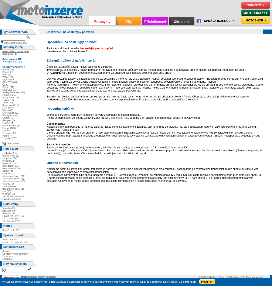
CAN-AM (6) (8, 79)
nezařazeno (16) (11, 168)
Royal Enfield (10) (11, 125)
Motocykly (102, 22)
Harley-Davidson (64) (13, 92)
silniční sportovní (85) (13, 181)
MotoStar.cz (219, 277)
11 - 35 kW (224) (11, 221)
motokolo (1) (9, 163)
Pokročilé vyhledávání (15, 42)
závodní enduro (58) (13, 196)
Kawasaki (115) (10, 105)
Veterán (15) (9, 208)
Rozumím (207, 281)
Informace (7, 256)
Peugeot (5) (8, 120)
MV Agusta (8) (9, 115)
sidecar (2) (8, 173)
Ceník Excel (12, 143)
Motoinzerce (26, 10)
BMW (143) (8, 77)
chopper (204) (9, 158)
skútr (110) (8, 183)
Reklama (7, 259)
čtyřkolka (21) (9, 153)
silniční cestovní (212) (13, 176)
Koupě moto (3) (10, 230)
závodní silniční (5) (12, 199)
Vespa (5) (7, 135)
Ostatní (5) (8, 118)
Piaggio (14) (8, 123)
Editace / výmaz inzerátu (15, 242)
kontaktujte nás (119, 117)
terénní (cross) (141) (13, 188)
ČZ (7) (5, 84)
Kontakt (6, 251)
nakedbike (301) (10, 166)
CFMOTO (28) (9, 82)
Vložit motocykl (10, 239)
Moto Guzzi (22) (10, 112)
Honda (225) (9, 95)
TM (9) (5, 130)
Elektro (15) (8, 213)
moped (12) (8, 160)
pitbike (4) (7, 171)
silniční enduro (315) (13, 178)
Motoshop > (255, 20)
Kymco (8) (7, 110)
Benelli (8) (7, 72)
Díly (128, 22)
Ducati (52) (8, 87)
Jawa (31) (7, 102)
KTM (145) (8, 107)
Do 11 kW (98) (10, 218)
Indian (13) (8, 100)
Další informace (187, 281)
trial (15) (6, 191)
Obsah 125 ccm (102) (13, 216)
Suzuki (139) (9, 128)
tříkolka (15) (8, 194)
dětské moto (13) (11, 155)
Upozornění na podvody (15, 253)
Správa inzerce (217, 21)
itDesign (249, 277)
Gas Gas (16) (9, 90)
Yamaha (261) (9, 138)
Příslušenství (155, 22)
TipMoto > (255, 5)
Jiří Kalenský (235, 277)
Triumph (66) (9, 133)
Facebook (199, 21)
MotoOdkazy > (255, 13)
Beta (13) (7, 74)
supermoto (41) (10, 186)
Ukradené (182, 22)
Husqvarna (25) (10, 97)
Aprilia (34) (8, 69)
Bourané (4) (8, 211)
